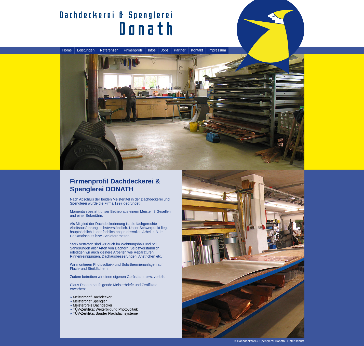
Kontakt (197, 50)
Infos (152, 50)
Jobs (165, 50)
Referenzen (109, 50)
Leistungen (86, 50)
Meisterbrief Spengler (90, 301)
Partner (180, 50)
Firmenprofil (133, 50)
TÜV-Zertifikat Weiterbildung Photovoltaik (105, 309)
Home (67, 50)
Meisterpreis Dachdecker (92, 305)
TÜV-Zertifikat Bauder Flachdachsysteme (105, 313)
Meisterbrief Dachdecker (92, 297)
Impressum (217, 50)
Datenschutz (295, 341)
